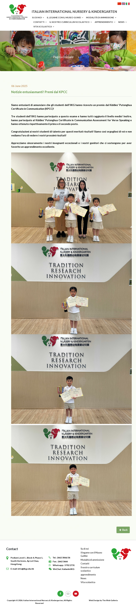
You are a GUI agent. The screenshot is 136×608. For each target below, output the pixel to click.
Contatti (38, 22)
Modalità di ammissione (100, 17)
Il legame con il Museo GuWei (64, 17)
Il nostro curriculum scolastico (70, 22)
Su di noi (37, 17)
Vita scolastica (42, 26)
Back (123, 529)
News (121, 22)
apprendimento (104, 22)
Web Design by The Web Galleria (103, 600)
